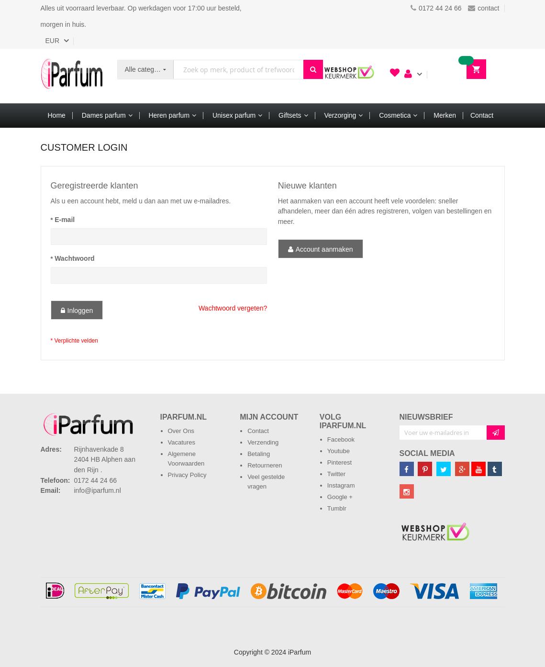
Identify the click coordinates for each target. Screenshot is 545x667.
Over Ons (181, 430)
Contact (258, 430)
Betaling (258, 453)
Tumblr (336, 508)
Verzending (262, 442)
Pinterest (339, 462)
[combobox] (238, 69)
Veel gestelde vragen (266, 481)
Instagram (341, 485)
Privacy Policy (187, 474)
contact (483, 8)
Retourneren (264, 465)
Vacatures (182, 442)
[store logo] (72, 76)
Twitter (336, 474)
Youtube (338, 451)
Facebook (341, 439)
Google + (340, 496)
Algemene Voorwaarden (186, 458)
